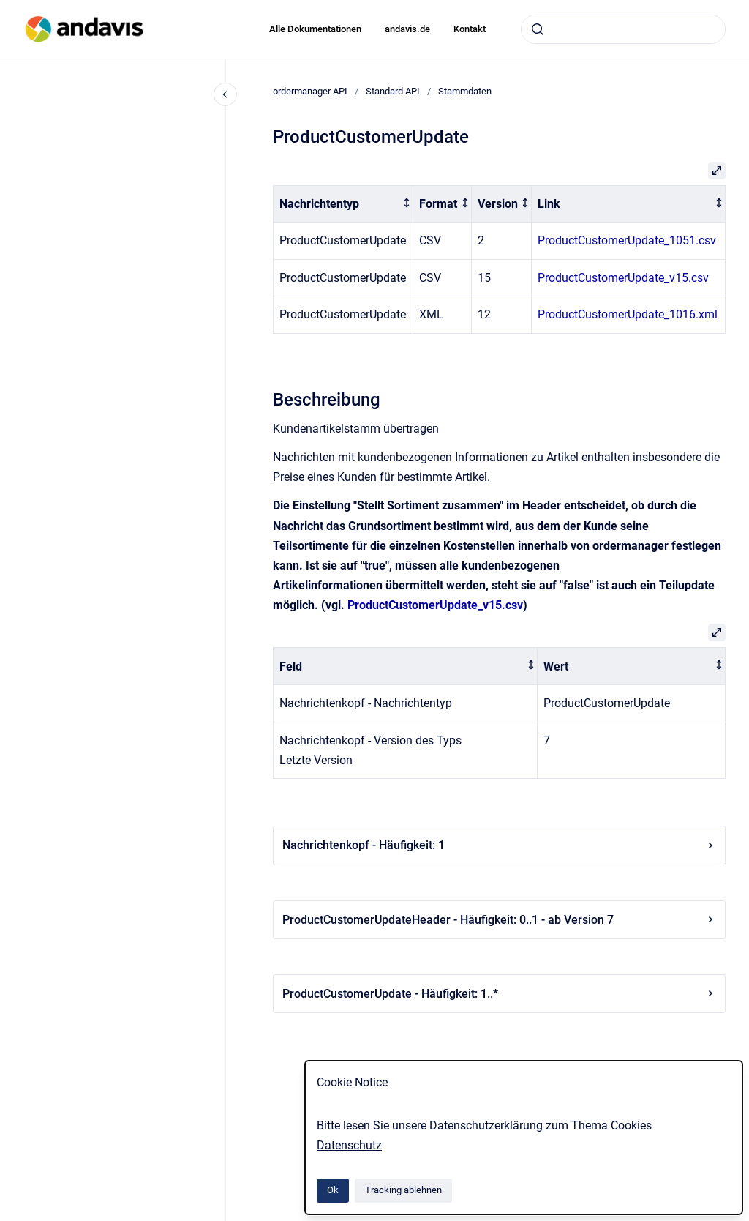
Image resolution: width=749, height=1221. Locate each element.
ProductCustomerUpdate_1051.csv (627, 240)
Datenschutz (349, 1145)
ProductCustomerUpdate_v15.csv (623, 278)
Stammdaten (465, 91)
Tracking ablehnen (403, 1189)
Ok (333, 1189)
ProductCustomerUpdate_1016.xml (628, 314)
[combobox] (623, 29)
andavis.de (407, 28)
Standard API (393, 91)
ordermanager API (310, 91)
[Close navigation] (225, 94)
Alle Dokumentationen (315, 28)
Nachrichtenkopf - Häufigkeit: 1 (499, 845)
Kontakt (469, 28)
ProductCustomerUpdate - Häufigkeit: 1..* (499, 994)
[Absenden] (537, 29)
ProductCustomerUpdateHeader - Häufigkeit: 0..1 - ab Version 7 (499, 920)
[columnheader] (343, 204)
